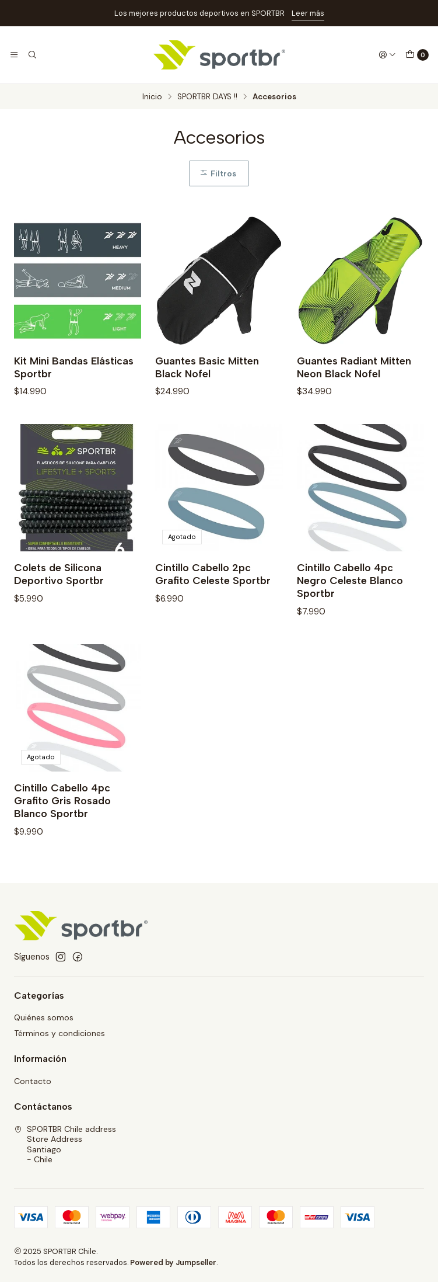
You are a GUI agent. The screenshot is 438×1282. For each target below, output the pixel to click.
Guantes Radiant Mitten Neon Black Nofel (354, 367)
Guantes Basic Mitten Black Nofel (207, 367)
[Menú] (14, 55)
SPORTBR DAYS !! (207, 97)
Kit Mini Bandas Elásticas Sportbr (74, 367)
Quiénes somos (43, 1017)
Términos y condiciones (59, 1033)
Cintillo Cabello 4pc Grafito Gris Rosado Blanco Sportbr (62, 808)
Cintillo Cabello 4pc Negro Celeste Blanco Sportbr (350, 588)
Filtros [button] (217, 173)
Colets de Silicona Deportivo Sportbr (59, 581)
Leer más (308, 13)
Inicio (152, 97)
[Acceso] (387, 55)
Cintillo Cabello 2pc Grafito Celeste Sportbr (213, 581)
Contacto (32, 1081)
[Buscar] (31, 55)
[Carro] (417, 55)
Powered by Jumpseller (173, 1262)
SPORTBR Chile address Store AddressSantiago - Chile (65, 1144)
